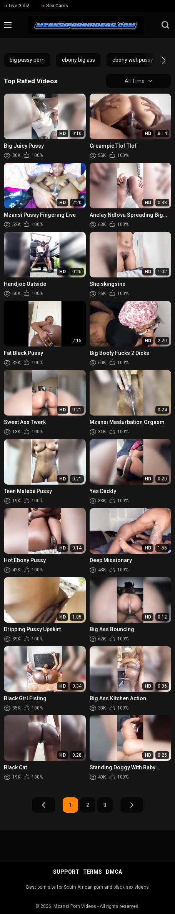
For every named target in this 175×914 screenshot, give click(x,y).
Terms (92, 872)
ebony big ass (78, 60)
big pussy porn (27, 60)
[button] (156, 60)
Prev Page (43, 805)
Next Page (132, 805)
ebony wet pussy (132, 60)
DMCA (114, 872)
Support (66, 872)
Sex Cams (54, 5)
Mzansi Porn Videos (74, 906)
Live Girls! (16, 5)
